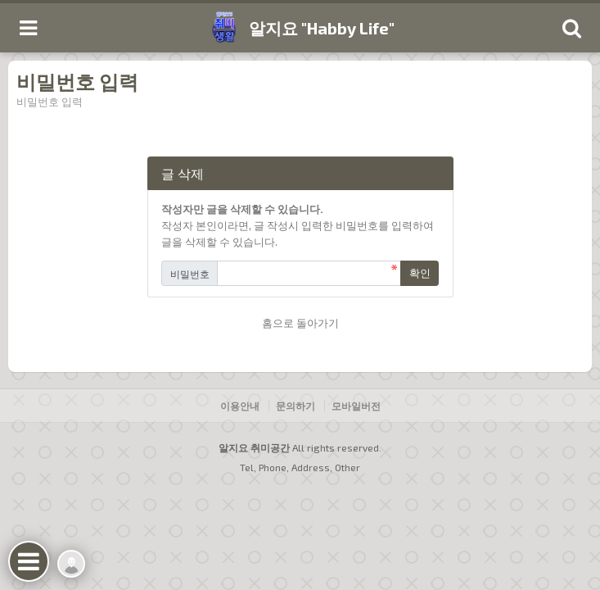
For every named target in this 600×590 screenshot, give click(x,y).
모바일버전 (356, 405)
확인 (420, 272)
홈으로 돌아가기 (300, 322)
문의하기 (295, 405)
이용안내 (239, 405)
